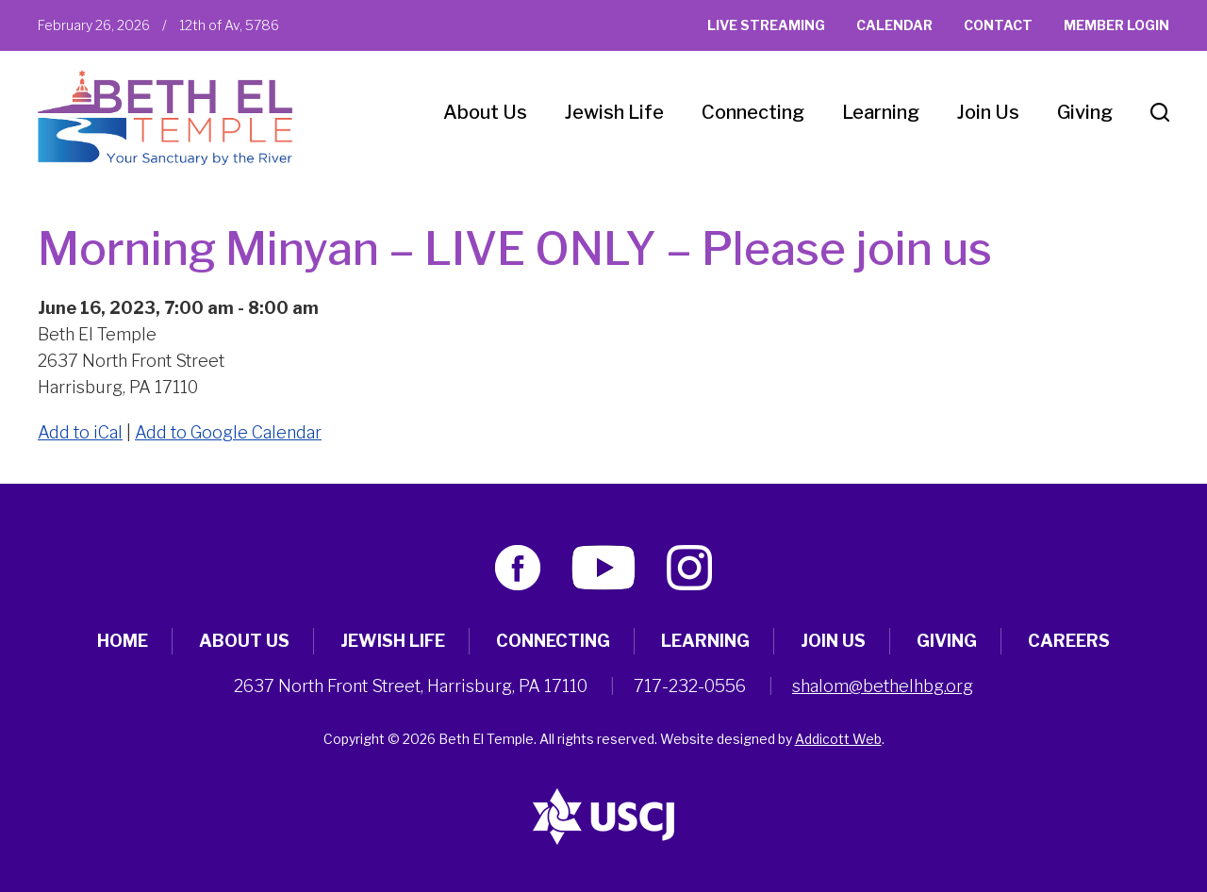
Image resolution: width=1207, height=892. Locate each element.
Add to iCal (80, 432)
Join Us (988, 112)
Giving (1085, 112)
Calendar (894, 25)
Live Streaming (766, 25)
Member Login (1116, 25)
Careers (1069, 641)
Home (122, 641)
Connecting (753, 112)
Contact (998, 25)
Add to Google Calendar (228, 432)
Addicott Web (838, 739)
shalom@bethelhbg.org (882, 686)
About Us (485, 112)
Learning (880, 112)
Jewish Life (614, 112)
